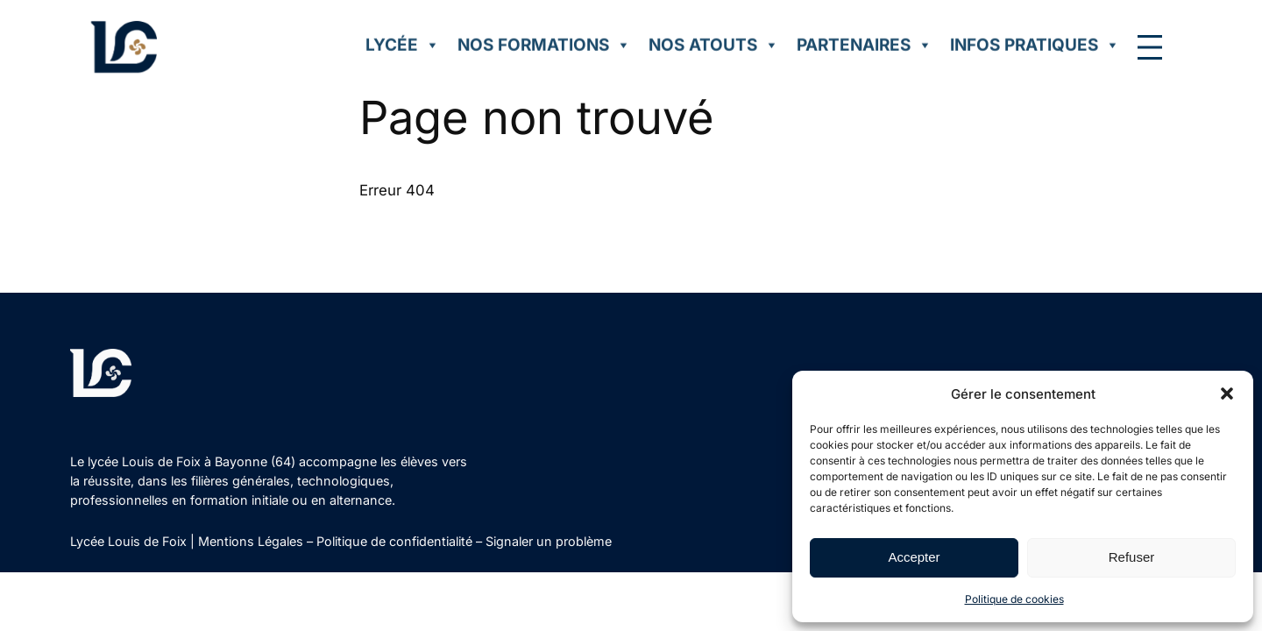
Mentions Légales (250, 541)
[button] (1227, 393)
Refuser (1132, 556)
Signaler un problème (549, 541)
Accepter (913, 556)
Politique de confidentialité (394, 541)
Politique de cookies (1014, 599)
